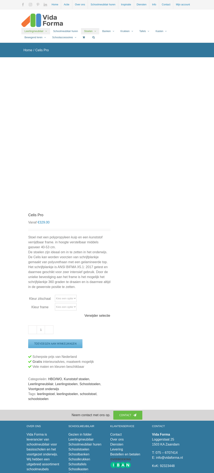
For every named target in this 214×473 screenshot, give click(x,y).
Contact (116, 434)
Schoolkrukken (79, 459)
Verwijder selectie (97, 315)
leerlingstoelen (67, 394)
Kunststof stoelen (76, 379)
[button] (93, 37)
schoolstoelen (38, 399)
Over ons (117, 439)
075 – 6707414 (167, 452)
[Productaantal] (41, 330)
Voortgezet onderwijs (43, 389)
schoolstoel (88, 394)
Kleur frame (39, 307)
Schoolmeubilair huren (84, 444)
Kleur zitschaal (40, 298)
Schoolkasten (78, 469)
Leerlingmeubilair (40, 384)
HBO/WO (55, 379)
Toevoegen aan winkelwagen (55, 343)
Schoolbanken (78, 454)
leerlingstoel (46, 394)
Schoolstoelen (90, 384)
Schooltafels (77, 464)
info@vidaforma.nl (169, 457)
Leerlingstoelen (66, 384)
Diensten (116, 444)
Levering (116, 449)
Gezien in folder (80, 434)
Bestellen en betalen (125, 454)
